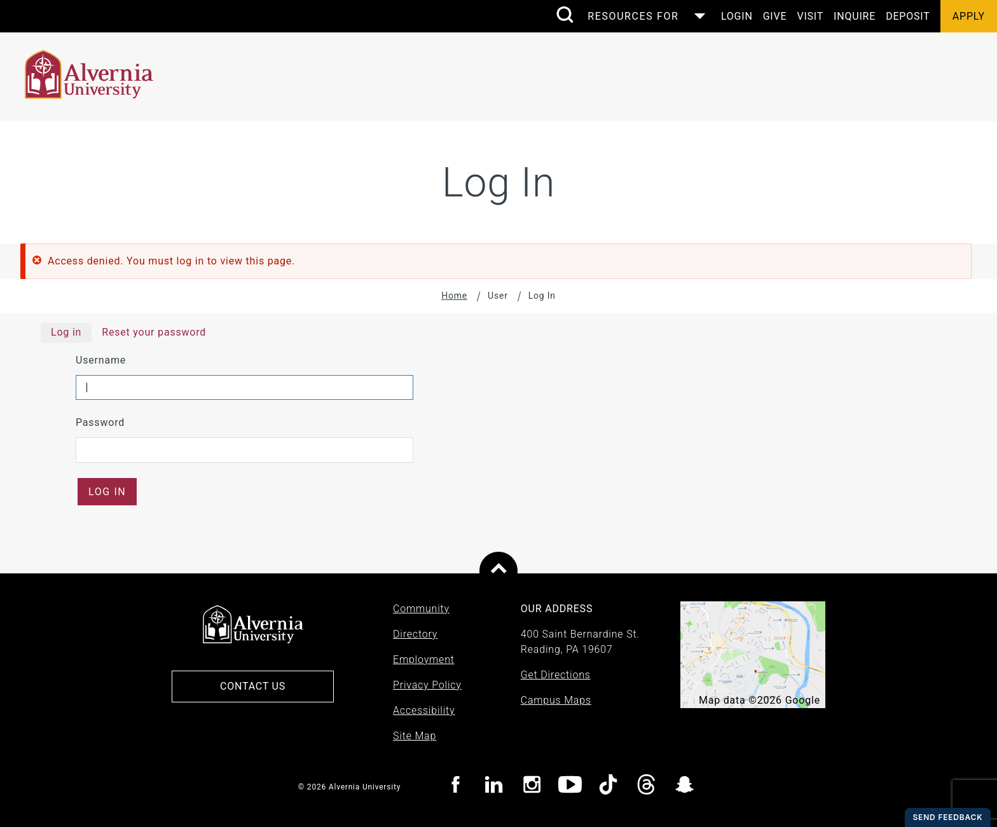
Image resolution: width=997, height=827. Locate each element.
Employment (424, 659)
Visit (810, 16)
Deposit (908, 16)
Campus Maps (556, 700)
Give (775, 16)
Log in (66, 332)
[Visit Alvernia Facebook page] (455, 786)
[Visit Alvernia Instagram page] (532, 786)
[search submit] (564, 16)
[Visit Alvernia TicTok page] (608, 786)
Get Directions (556, 675)
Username (101, 360)
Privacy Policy (427, 685)
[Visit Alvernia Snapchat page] (684, 786)
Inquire (855, 16)
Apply (968, 16)
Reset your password (154, 332)
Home (454, 295)
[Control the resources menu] (642, 16)
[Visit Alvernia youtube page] (570, 786)
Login (737, 16)
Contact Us (252, 686)
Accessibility (424, 710)
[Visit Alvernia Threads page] (646, 786)
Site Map (414, 736)
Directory (415, 634)
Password (100, 422)
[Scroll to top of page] (498, 571)
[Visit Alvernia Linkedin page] (493, 786)
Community (421, 609)
